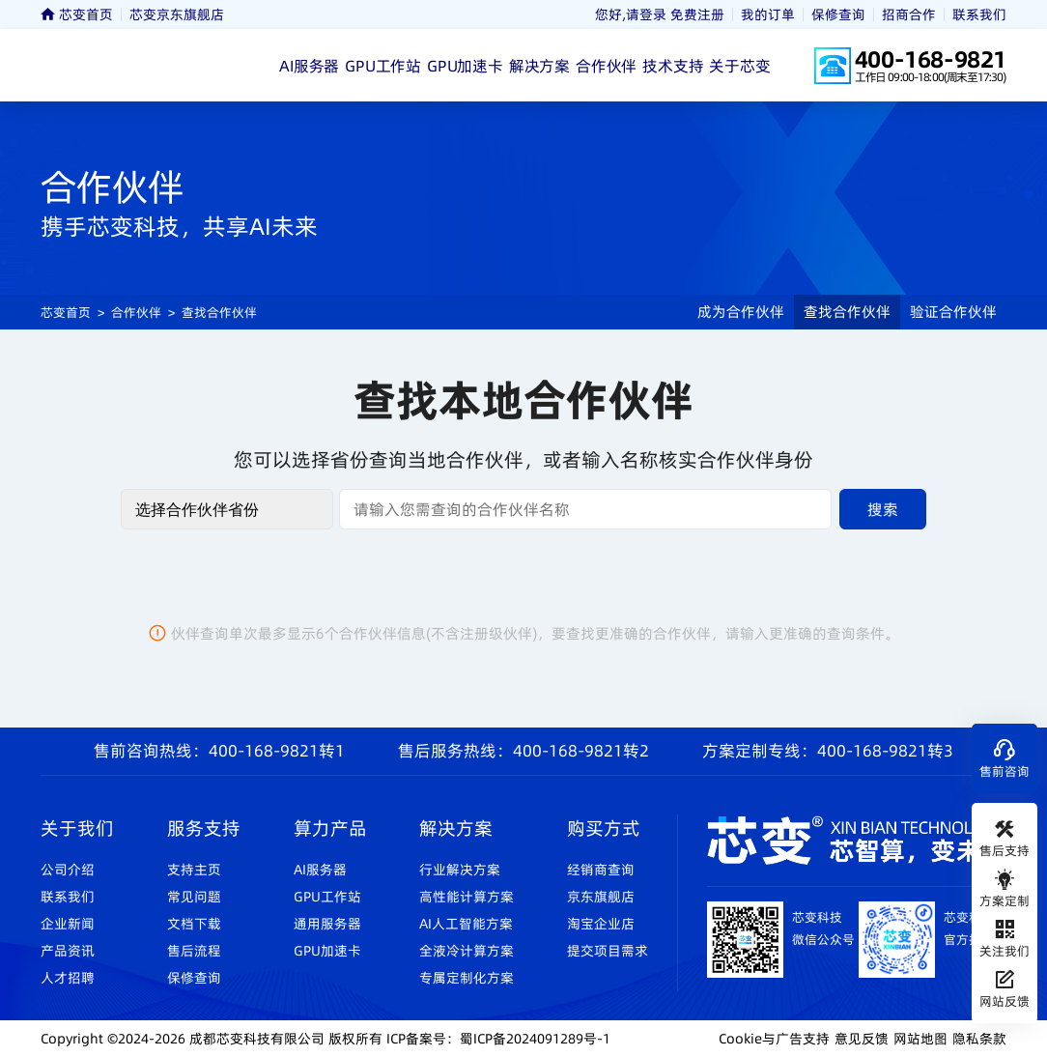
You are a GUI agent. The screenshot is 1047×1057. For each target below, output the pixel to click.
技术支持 (672, 65)
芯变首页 (77, 14)
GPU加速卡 (465, 65)
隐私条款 (979, 1038)
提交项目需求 (607, 950)
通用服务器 (327, 923)
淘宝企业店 (601, 923)
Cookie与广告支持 (774, 1038)
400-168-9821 (930, 59)
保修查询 (838, 14)
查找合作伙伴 (219, 312)
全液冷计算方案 (466, 950)
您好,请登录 (630, 14)
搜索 (882, 509)
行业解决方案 (459, 869)
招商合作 (909, 14)
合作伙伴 (606, 65)
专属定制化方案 (466, 977)
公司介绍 (68, 869)
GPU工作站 (383, 65)
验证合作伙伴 (953, 311)
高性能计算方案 (466, 896)
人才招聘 (68, 977)
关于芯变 (739, 65)
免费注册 (697, 14)
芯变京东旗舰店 (176, 14)
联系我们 (979, 14)
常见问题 (194, 896)
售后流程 (194, 950)
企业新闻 (68, 923)
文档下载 (194, 923)
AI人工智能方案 (466, 923)
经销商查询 (601, 869)
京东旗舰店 (601, 896)
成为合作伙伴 (740, 311)
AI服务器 (309, 65)
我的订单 (768, 14)
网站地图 (920, 1038)
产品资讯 (68, 950)
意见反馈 (862, 1038)
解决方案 (539, 65)
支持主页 (194, 869)
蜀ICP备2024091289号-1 (535, 1038)
